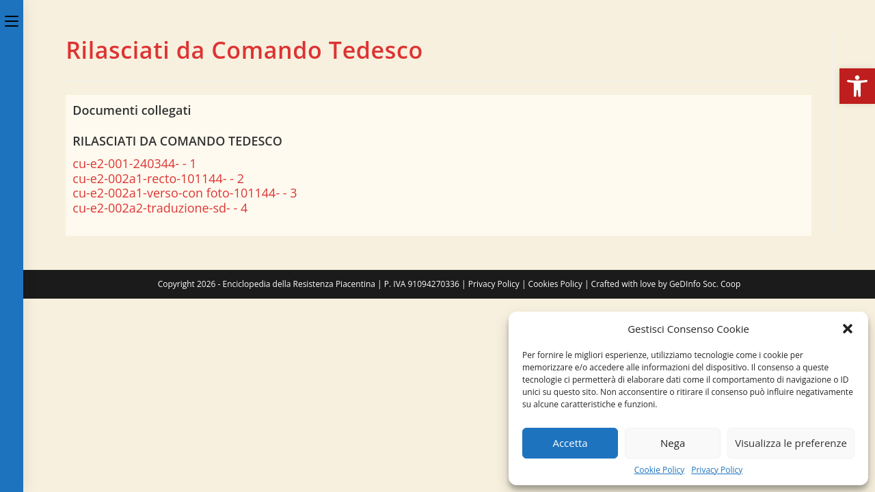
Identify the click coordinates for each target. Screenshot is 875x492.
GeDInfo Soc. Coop (704, 284)
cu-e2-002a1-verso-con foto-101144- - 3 (184, 192)
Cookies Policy (555, 284)
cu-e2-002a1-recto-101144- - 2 (158, 178)
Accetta (569, 443)
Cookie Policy (659, 470)
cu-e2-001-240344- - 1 (134, 163)
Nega (672, 443)
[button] (857, 86)
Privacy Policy (716, 470)
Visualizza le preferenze (791, 443)
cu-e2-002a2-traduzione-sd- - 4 (159, 208)
